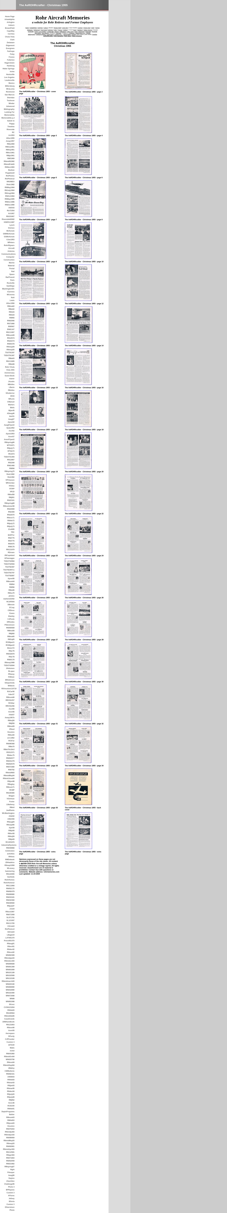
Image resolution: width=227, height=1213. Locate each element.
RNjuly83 (10, 1094)
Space (11, 274)
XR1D (12, 492)
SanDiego (10, 286)
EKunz (11, 1004)
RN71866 (10, 324)
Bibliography (9, 109)
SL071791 (10, 917)
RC (13, 132)
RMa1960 (10, 144)
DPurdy (11, 1036)
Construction (9, 260)
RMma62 (10, 306)
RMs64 (11, 315)
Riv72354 (10, 211)
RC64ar (11, 703)
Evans (11, 613)
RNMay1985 (9, 199)
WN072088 (10, 996)
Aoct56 (11, 709)
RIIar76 (11, 651)
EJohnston (10, 851)
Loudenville (50, 31)
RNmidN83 (10, 773)
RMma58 (10, 631)
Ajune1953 (10, 434)
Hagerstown (9, 63)
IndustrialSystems (7, 845)
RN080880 (10, 894)
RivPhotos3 (9, 929)
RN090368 (10, 744)
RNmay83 (10, 1143)
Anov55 (11, 1030)
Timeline (11, 127)
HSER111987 (9, 222)
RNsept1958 (9, 865)
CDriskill (10, 926)
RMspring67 (9, 1167)
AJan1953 (10, 240)
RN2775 (11, 538)
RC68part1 (10, 642)
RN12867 (10, 460)
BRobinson (9, 680)
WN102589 (10, 975)
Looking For (9, 112)
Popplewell (9, 173)
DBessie (11, 605)
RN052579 (10, 764)
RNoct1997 (10, 912)
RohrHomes (9, 880)
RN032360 (10, 900)
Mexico (11, 83)
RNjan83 (11, 1086)
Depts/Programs (41, 34)
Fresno (11, 57)
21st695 (11, 529)
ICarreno (10, 292)
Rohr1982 (10, 185)
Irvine (12, 72)
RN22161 (10, 500)
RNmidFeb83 (9, 164)
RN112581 (10, 1152)
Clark (12, 40)
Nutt (12, 298)
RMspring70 (9, 471)
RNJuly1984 (9, 190)
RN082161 (10, 1074)
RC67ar (11, 741)
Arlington (10, 22)
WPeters (11, 242)
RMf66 (11, 587)
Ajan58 (11, 828)
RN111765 (10, 923)
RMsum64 (10, 581)
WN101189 (10, 973)
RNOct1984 (9, 196)
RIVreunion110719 (7, 689)
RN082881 (10, 1146)
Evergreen (10, 48)
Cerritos (11, 34)
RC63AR (11, 1106)
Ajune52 (11, 422)
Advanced (10, 106)
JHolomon (10, 668)
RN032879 (10, 654)
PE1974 (11, 454)
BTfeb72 (11, 451)
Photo (12, 1210)
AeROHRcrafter (48, 36)
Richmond (10, 92)
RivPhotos (10, 176)
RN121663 (10, 1025)
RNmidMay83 (9, 1141)
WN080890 (10, 987)
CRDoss (11, 610)
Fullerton (10, 60)
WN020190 (10, 984)
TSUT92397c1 (8, 570)
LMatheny (10, 805)
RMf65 (11, 318)
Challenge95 (9, 1184)
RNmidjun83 (9, 1135)
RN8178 (11, 547)
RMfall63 (10, 1120)
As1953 (11, 135)
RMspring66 (9, 442)
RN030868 (10, 848)
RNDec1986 (9, 202)
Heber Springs (8, 69)
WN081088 (10, 1002)
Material (11, 266)
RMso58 (11, 833)
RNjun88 (10, 781)
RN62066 (10, 321)
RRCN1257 (10, 700)
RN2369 (11, 512)
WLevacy (10, 868)
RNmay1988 (9, 663)
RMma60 (10, 636)
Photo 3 (11, 1187)
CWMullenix (9, 1071)
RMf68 (11, 468)
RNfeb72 (10, 521)
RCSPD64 (10, 602)
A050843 (10, 1077)
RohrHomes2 (9, 883)
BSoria (11, 1201)
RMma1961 (9, 147)
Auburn (11, 25)
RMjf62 (11, 1100)
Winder (11, 103)
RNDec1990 (9, 205)
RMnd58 (11, 495)
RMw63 (11, 358)
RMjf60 (11, 634)
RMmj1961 (10, 150)
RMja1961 (10, 156)
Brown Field (57, 28)
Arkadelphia (9, 19)
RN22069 (10, 509)
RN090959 (10, 1138)
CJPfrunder (9, 1039)
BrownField (9, 28)
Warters (11, 405)
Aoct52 (11, 431)
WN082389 (10, 955)
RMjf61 (11, 497)
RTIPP (11, 489)
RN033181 (10, 897)
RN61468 (10, 466)
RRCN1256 (10, 706)
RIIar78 (11, 657)
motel (12, 1051)
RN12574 (10, 338)
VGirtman (10, 799)
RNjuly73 (10, 526)
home (27, 28)
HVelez (11, 486)
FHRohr (11, 677)
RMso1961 (10, 153)
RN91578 (10, 344)
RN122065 (10, 874)
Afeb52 (11, 816)
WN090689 (10, 964)
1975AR (11, 1045)
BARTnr (11, 535)
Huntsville (10, 74)
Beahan (11, 170)
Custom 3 (10, 1042)
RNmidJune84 (8, 778)
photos (11, 596)
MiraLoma (10, 89)
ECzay (11, 607)
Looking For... (59, 34)
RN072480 (10, 767)
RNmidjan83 (9, 958)
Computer (10, 257)
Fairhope (10, 51)
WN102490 (10, 993)
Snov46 (11, 1103)
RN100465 (10, 793)
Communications (7, 254)
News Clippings (77, 36)
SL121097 (10, 920)
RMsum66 (10, 697)
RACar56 (10, 692)
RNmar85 (10, 1088)
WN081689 (10, 970)
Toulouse (10, 101)
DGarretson (9, 1207)
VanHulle (10, 877)
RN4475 (11, 544)
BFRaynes (10, 1190)
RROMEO (10, 182)
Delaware (10, 43)
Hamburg (10, 66)
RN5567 (11, 326)
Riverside (10, 129)
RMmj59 (11, 836)
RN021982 (10, 1164)
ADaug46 (10, 413)
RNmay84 (10, 347)
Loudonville (9, 80)
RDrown (11, 552)
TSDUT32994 (9, 561)
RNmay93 (10, 350)
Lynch (11, 225)
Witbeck (11, 686)
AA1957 (11, 213)
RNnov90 (10, 1028)
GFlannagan (9, 558)
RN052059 (10, 1161)
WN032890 (10, 990)
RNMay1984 (9, 187)
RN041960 (10, 1054)
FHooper (10, 1172)
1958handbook (8, 1022)
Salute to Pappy (10, 122)
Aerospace (10, 1033)
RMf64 (11, 584)
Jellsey (11, 1199)
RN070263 (10, 1129)
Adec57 (11, 694)
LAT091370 (10, 938)
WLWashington (8, 813)
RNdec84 (10, 1091)
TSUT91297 (9, 353)
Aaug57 (11, 419)
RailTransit (10, 277)
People (74, 34)
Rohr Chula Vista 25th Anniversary (9, 370)
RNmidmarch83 (8, 981)
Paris (12, 280)
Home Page (9, 16)
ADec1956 (10, 303)
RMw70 (11, 747)
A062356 (10, 819)
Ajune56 (11, 579)
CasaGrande (9, 1019)
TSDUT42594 (9, 564)
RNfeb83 (10, 1010)
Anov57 (11, 437)
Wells (12, 408)
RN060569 (10, 628)
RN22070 (10, 515)
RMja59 (11, 839)
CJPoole (11, 619)
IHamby (11, 616)
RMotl (12, 807)
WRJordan (10, 483)
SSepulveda (9, 683)
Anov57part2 (9, 439)
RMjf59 (11, 723)
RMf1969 (10, 158)
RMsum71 (10, 787)
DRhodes (10, 622)
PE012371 (10, 752)
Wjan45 (11, 410)
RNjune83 (10, 1123)
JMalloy (11, 1068)
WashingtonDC (8, 289)
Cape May (65, 28)
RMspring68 (9, 503)
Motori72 (10, 648)
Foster (11, 802)
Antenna (11, 251)
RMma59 (10, 726)
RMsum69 (10, 335)
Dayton (11, 1178)
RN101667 (10, 216)
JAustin (11, 382)
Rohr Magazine (58, 36)
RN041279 (10, 761)
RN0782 (11, 770)
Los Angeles (9, 77)
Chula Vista (9, 37)
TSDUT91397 (9, 355)
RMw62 (11, 309)
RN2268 (11, 463)
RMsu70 (11, 593)
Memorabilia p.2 (7, 118)
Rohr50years (9, 245)
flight (12, 1170)
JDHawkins (9, 862)
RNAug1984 (9, 193)
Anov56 (11, 712)
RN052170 (10, 889)
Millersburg (9, 86)
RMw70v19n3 (9, 749)
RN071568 (10, 915)
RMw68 (11, 364)
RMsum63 (10, 1117)
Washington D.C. (80, 33)
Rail (12, 271)
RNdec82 (10, 949)
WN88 (12, 999)
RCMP (11, 790)
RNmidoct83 (9, 961)
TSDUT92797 (9, 573)
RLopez (11, 671)
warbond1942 (8, 599)
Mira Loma (70, 31)
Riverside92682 (8, 219)
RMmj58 (11, 720)
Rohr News (67, 36)
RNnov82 (10, 952)
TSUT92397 (9, 567)
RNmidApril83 (8, 1149)
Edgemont (10, 45)
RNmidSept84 (8, 1065)
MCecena (10, 295)
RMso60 (11, 735)
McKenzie (10, 231)
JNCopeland (9, 555)
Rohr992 (11, 477)
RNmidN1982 (9, 161)
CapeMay (10, 31)
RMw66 (11, 590)
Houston (10, 732)
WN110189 (10, 978)
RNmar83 (10, 1083)
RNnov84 (10, 1062)
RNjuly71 (10, 448)
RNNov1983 (9, 167)
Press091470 (9, 941)
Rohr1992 (10, 474)
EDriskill (11, 932)
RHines (11, 857)
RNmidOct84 (9, 1057)
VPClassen (10, 480)
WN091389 (10, 967)
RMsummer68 (8, 506)
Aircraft (11, 248)
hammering (9, 871)
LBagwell (10, 935)
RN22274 (10, 341)
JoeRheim (10, 810)
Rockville (10, 283)
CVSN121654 (9, 1007)
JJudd (11, 909)
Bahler (11, 1114)
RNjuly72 (10, 523)
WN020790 (10, 1059)
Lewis (12, 300)
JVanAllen (10, 1181)
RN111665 (10, 361)
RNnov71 (10, 518)
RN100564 (10, 1013)
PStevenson (9, 625)
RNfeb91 (10, 1109)
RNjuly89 (10, 1097)
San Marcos (9, 95)
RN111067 (10, 332)
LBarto (11, 387)
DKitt (12, 396)
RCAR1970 (10, 842)
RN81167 (10, 329)
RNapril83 (10, 1155)
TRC (12, 532)
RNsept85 (10, 825)
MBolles (11, 384)
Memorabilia (9, 115)
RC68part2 (10, 645)
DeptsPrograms (8, 1112)
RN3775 (11, 541)
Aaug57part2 (9, 425)
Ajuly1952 (10, 428)
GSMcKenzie (9, 237)
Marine (11, 263)
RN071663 (10, 1158)
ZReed (11, 729)
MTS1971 (10, 445)
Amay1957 (10, 141)
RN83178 (10, 660)
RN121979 (10, 550)
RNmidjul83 (9, 1132)
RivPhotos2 (9, 179)
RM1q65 (11, 639)
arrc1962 (10, 738)
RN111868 (10, 886)
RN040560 (10, 903)
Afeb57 (11, 715)
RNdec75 (10, 755)
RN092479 (10, 891)
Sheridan (10, 98)
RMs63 (11, 312)
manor (11, 379)
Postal (11, 269)
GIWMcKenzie (8, 234)
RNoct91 (10, 946)
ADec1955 (10, 138)
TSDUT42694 (9, 665)
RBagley (11, 784)
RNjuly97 (10, 906)
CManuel (10, 402)
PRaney (11, 674)
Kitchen (11, 228)
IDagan (11, 796)
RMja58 (11, 831)
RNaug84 (10, 822)
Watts (12, 1048)
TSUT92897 (9, 576)
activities (10, 854)
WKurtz (11, 399)
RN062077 (10, 758)
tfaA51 (11, 416)
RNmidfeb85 (9, 1016)
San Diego (38, 33)
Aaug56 (11, 1175)
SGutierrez (10, 393)
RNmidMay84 (9, 776)
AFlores (11, 1196)
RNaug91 (10, 944)
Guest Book (9, 376)
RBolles (11, 390)
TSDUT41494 (9, 457)
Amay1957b (9, 718)
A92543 (11, 208)
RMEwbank (9, 860)
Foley (12, 54)
